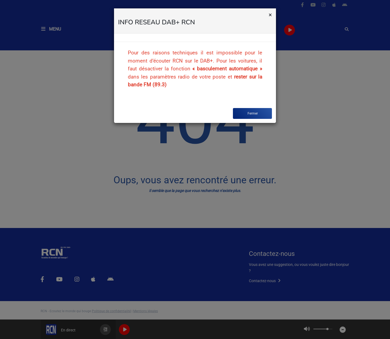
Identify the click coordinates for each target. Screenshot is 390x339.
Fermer (253, 113)
